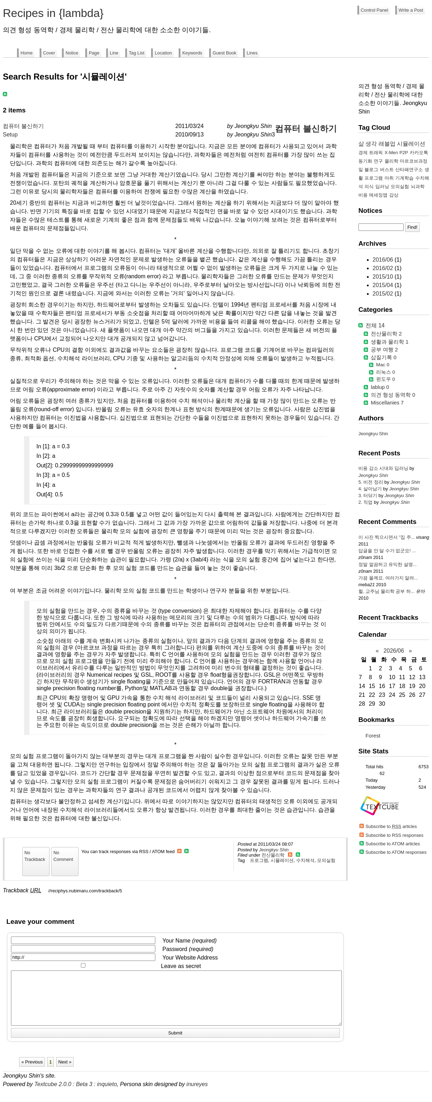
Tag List (136, 53)
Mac (382, 364)
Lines (252, 53)
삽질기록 (383, 357)
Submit (175, 1043)
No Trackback (34, 856)
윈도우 (385, 379)
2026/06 (394, 651)
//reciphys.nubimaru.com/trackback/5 (85, 890)
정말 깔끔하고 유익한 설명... (387, 564)
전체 (375, 325)
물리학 (391, 161)
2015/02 (383, 294)
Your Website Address (190, 958)
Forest (372, 736)
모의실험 (326, 860)
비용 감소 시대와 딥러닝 (383, 468)
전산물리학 (272, 855)
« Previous (31, 1072)
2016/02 (383, 268)
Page (94, 53)
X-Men (391, 152)
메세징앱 (378, 195)
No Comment (63, 856)
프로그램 (259, 860)
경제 (363, 152)
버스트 (387, 169)
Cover (49, 53)
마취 (389, 178)
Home (27, 53)
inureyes (197, 1095)
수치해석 (305, 860)
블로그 (371, 169)
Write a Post (411, 10)
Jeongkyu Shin (274, 849)
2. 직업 (366, 502)
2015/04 (383, 285)
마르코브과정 (413, 161)
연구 (378, 161)
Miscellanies (387, 403)
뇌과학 (418, 186)
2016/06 (383, 260)
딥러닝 (382, 186)
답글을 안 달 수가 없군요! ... (387, 550)
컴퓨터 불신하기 (23, 126)
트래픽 (376, 152)
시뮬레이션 (282, 860)
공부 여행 (384, 349)
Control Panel (374, 10)
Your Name (189, 941)
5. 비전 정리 (371, 482)
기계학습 (404, 178)
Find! (412, 227)
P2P (403, 152)
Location (163, 53)
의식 (369, 186)
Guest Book (224, 53)
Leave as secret (181, 966)
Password (187, 949)
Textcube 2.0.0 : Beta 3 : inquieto (75, 1095)
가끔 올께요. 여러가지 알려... (388, 578)
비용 (363, 195)
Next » (64, 1072)
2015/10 (383, 277)
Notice (71, 53)
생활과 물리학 (389, 342)
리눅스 (385, 372)
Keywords (192, 53)
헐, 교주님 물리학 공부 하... (386, 591)
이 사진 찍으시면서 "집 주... (386, 537)
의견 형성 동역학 (393, 395)
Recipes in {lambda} (53, 13)
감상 (393, 195)
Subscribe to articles (391, 826)
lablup (380, 387)
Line (114, 53)
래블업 (387, 144)
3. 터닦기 (368, 495)
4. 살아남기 (370, 488)
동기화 (365, 161)
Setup (10, 135)
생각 (371, 144)
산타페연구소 (409, 169)
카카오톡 (419, 152)
